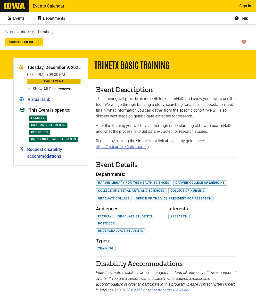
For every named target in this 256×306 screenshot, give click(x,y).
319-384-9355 (130, 290)
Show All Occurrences (48, 89)
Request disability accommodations (44, 153)
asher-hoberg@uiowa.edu (169, 290)
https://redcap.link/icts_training (122, 146)
